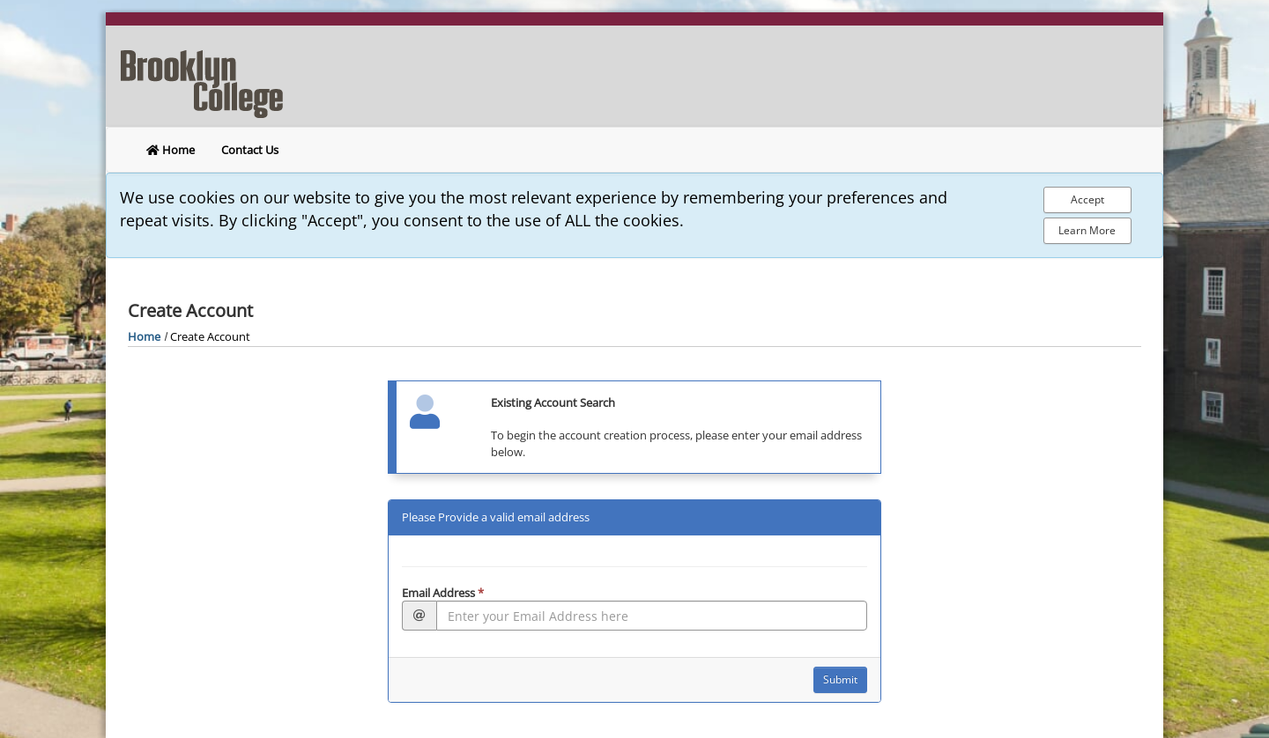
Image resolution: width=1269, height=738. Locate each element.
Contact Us (249, 150)
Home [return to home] (170, 150)
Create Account (210, 336)
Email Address (443, 593)
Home (144, 336)
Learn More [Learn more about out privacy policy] (1087, 230)
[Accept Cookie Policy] (1087, 200)
